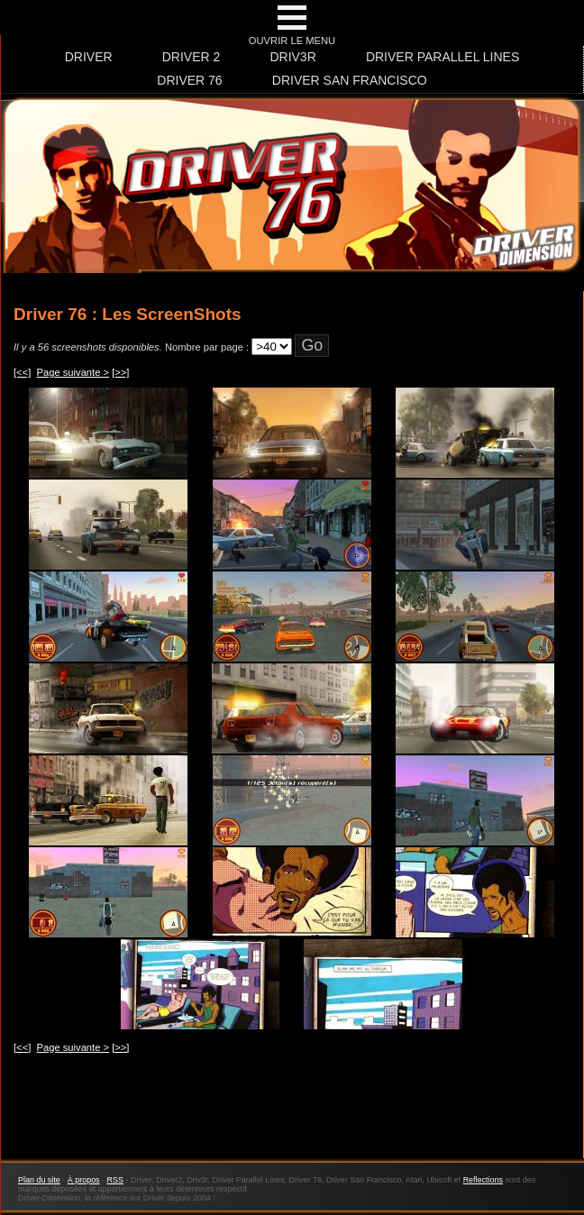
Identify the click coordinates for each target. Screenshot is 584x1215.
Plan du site (39, 1179)
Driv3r (292, 57)
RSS (115, 1179)
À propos (84, 1179)
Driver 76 (189, 80)
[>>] (120, 372)
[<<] (22, 372)
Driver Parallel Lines (442, 57)
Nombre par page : (207, 347)
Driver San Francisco (349, 80)
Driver (89, 57)
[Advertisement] (292, 1116)
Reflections (483, 1179)
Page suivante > (73, 372)
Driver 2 (191, 57)
